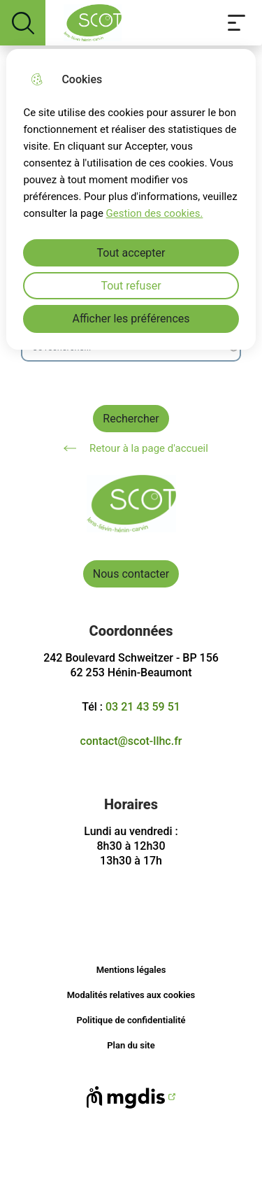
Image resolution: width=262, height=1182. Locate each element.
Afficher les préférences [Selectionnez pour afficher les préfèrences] (130, 318)
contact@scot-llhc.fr (131, 741)
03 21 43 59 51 (142, 706)
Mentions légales (131, 969)
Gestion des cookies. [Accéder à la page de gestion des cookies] (154, 213)
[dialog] (130, 199)
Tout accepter (131, 252)
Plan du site (130, 1045)
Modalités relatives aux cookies (131, 995)
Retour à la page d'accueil (131, 448)
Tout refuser (131, 285)
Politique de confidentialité (130, 1020)
